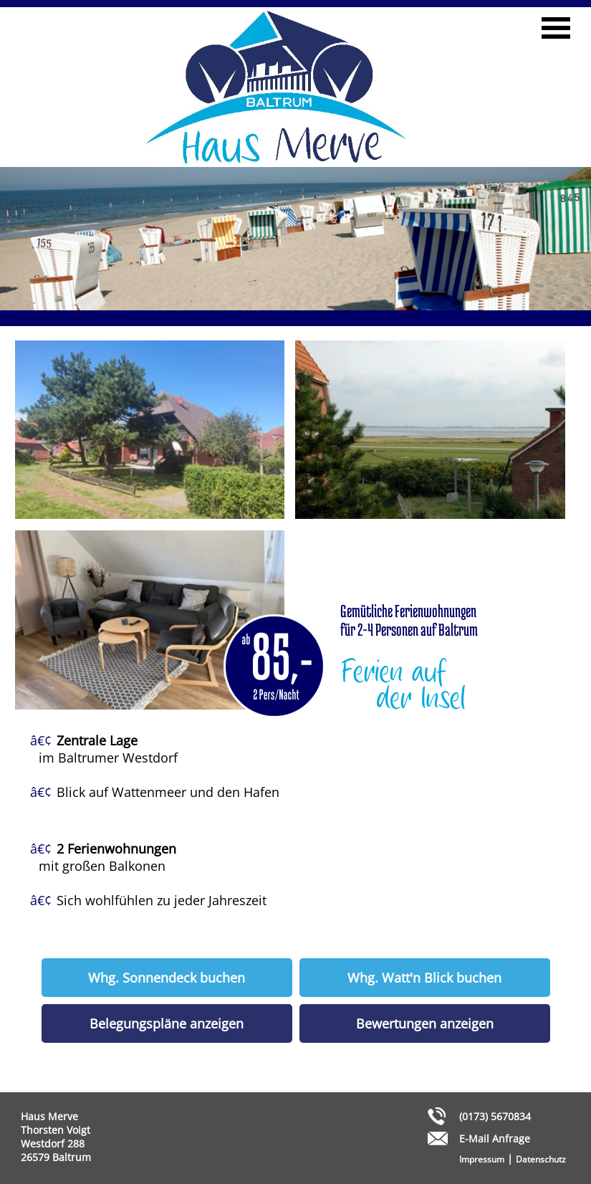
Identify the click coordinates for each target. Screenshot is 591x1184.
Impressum (481, 1159)
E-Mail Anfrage (494, 1138)
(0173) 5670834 (495, 1116)
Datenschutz (541, 1159)
